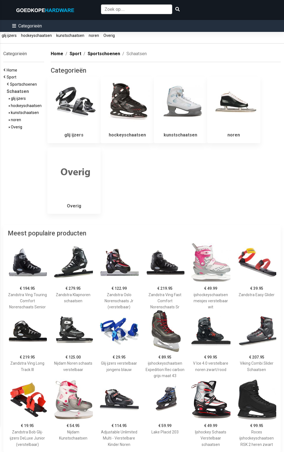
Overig (109, 35)
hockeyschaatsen (36, 35)
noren (94, 35)
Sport (12, 77)
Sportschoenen (24, 84)
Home (13, 70)
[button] (27, 26)
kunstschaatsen (70, 35)
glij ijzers (9, 35)
